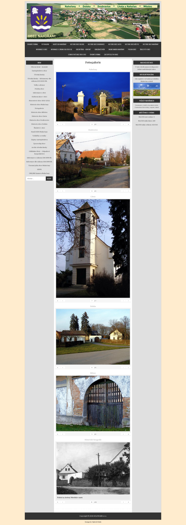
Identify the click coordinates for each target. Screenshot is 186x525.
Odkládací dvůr (100, 49)
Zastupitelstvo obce (111, 54)
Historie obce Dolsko (77, 44)
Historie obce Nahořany (150, 44)
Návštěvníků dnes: (145, 121)
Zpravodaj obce (39, 143)
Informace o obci (41, 49)
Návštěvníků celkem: (144, 125)
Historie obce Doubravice (96, 44)
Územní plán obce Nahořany (39, 165)
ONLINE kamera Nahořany (116, 49)
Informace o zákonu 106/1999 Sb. (61, 49)
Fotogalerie (45, 44)
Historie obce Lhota (114, 44)
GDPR (39, 169)
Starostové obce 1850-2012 (77, 54)
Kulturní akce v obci (39, 97)
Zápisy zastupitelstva (39, 140)
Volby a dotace (39, 85)
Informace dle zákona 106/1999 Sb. (39, 162)
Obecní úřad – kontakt (83, 49)
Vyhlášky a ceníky (39, 136)
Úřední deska (39, 75)
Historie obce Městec (132, 44)
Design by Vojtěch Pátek (93, 522)
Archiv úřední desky (39, 147)
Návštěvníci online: (146, 117)
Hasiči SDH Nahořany (59, 44)
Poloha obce (132, 49)
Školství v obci (145, 49)
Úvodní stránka (32, 44)
